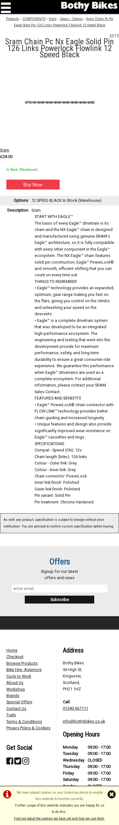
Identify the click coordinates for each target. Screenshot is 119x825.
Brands (12, 695)
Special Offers (19, 702)
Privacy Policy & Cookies (28, 728)
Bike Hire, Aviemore (24, 669)
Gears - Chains (71, 19)
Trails (11, 715)
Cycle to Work (18, 676)
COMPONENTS (34, 19)
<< (111, 35)
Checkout (14, 656)
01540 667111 (75, 708)
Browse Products (22, 663)
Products (12, 19)
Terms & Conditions (24, 721)
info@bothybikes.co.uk (84, 721)
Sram (52, 19)
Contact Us (16, 708)
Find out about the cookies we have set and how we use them (59, 818)
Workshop (15, 689)
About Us (14, 682)
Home (11, 650)
